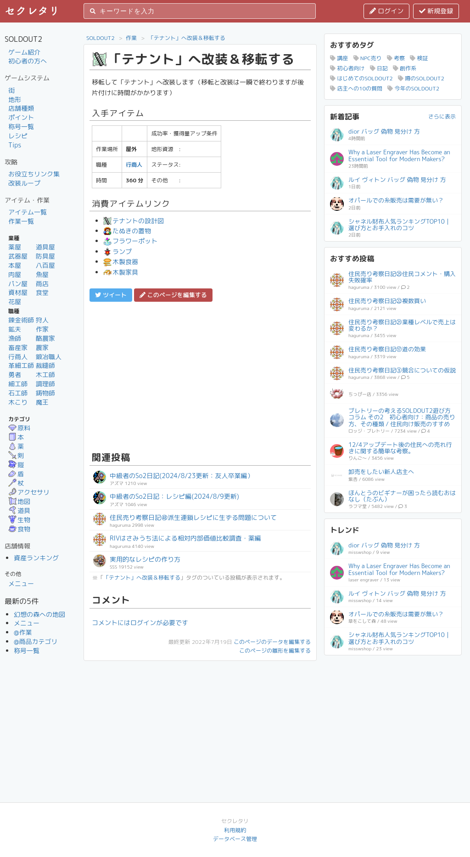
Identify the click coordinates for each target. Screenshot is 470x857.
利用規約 (235, 830)
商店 (42, 283)
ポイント (21, 117)
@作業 (23, 632)
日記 (379, 68)
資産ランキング (36, 557)
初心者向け (347, 68)
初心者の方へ (27, 60)
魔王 (42, 402)
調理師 (45, 383)
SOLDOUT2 (100, 38)
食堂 (42, 292)
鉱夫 (14, 329)
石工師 (18, 393)
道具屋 (45, 246)
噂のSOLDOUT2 (421, 78)
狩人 (42, 320)
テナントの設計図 (133, 220)
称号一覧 (21, 126)
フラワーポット (130, 241)
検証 (419, 58)
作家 (42, 329)
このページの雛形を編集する (275, 650)
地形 (14, 99)
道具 (19, 510)
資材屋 (18, 292)
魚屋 (42, 274)
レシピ (18, 135)
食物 (19, 528)
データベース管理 (235, 839)
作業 (131, 38)
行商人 (18, 356)
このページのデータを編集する (272, 642)
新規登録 (436, 10)
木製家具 (120, 272)
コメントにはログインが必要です (140, 622)
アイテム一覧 (27, 212)
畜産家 (18, 347)
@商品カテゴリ (36, 641)
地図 (19, 501)
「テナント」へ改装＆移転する (186, 38)
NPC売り (367, 58)
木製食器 (120, 261)
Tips (14, 145)
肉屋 (14, 274)
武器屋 (18, 256)
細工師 (18, 383)
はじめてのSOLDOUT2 (361, 78)
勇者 (14, 374)
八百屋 (45, 265)
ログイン (386, 10)
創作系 (404, 68)
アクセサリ (29, 492)
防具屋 (45, 256)
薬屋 (14, 246)
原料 (19, 427)
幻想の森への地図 (39, 614)
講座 (339, 58)
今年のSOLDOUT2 (413, 88)
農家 (42, 347)
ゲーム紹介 (24, 52)
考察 (396, 58)
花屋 (14, 301)
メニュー (21, 583)
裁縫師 (45, 365)
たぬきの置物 (127, 230)
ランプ (117, 251)
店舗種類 (21, 108)
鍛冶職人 (49, 356)
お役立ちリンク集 (34, 173)
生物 (19, 519)
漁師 (14, 338)
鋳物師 (45, 393)
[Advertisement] (200, 375)
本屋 (14, 265)
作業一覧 (21, 221)
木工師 (45, 374)
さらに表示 (442, 116)
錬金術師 (21, 320)
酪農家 (45, 338)
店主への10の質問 (356, 88)
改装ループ (24, 183)
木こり (18, 402)
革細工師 (21, 365)
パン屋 (18, 283)
